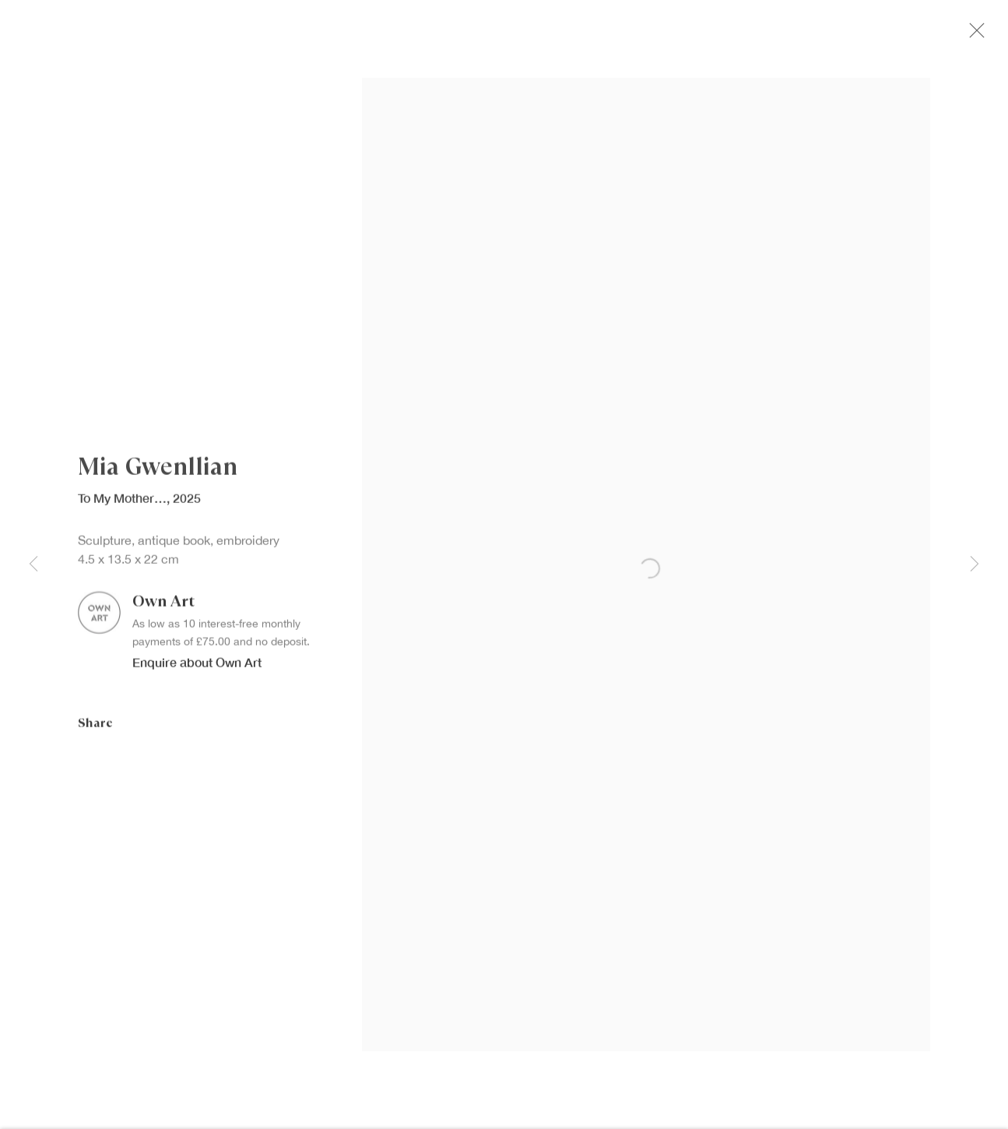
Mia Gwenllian (157, 476)
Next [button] (974, 565)
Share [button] (95, 731)
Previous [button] (33, 565)
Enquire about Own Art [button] (197, 671)
